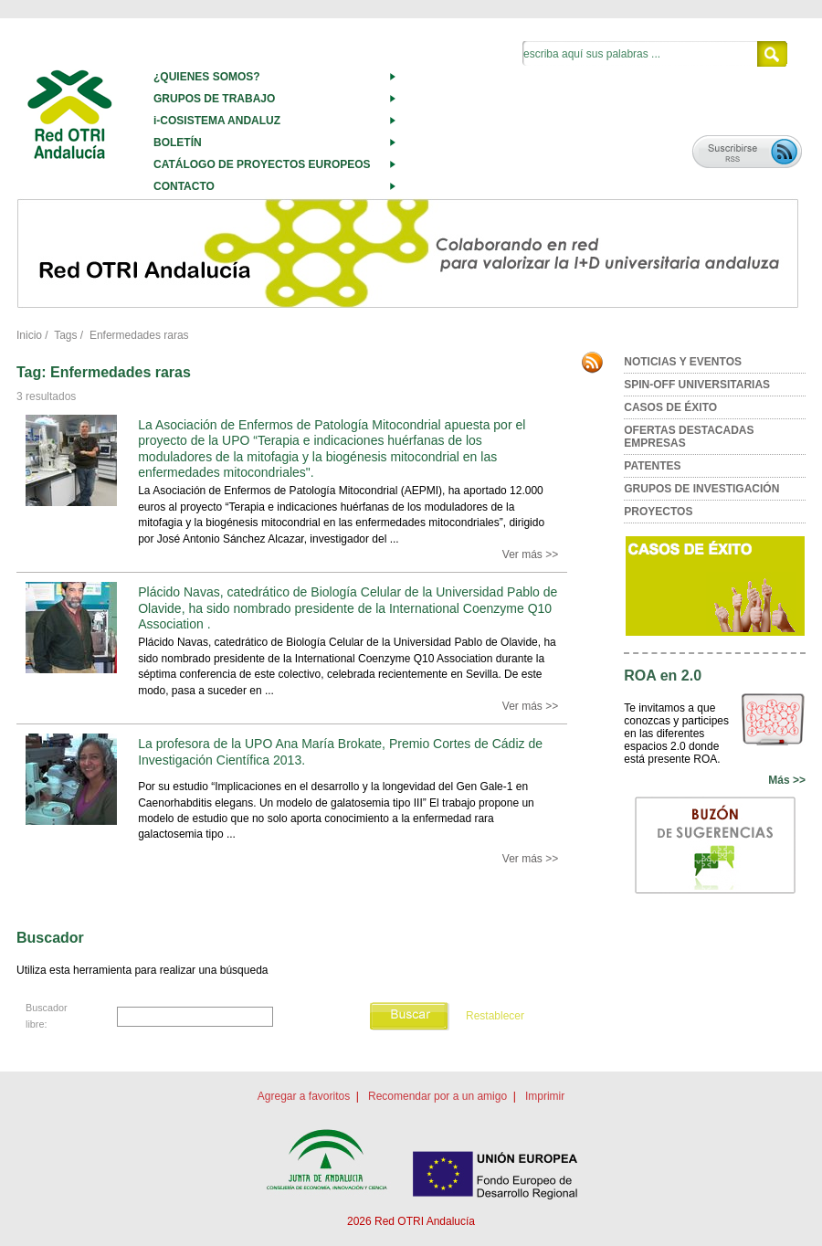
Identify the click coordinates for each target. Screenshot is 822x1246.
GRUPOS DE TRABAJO (214, 98)
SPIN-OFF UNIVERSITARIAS (697, 384)
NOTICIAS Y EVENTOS (683, 361)
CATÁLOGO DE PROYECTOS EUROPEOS (262, 164)
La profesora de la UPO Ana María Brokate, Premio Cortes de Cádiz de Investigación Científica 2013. (340, 751)
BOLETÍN (177, 142)
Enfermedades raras (139, 335)
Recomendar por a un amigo (437, 1096)
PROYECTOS (658, 511)
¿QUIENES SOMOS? (206, 76)
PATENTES (652, 465)
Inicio (29, 335)
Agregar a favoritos (304, 1096)
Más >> (787, 780)
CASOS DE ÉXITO (670, 407)
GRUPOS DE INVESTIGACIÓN (701, 488)
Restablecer (495, 1015)
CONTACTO (184, 186)
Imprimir (544, 1096)
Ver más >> (530, 554)
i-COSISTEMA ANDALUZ (216, 120)
